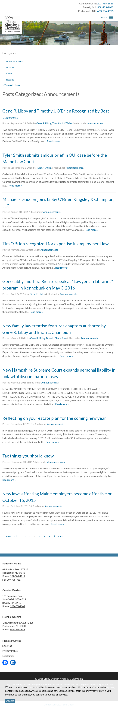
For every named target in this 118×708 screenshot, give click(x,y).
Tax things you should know (28, 455)
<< (15, 535)
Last (60, 536)
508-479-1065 (105, 7)
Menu (104, 17)
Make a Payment (11, 640)
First (8, 536)
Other (9, 73)
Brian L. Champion (56, 338)
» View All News (11, 85)
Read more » (53, 141)
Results (10, 79)
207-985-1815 (105, 3)
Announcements (15, 61)
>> (54, 535)
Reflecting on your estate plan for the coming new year (54, 418)
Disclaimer (8, 655)
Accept (10, 701)
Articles (10, 67)
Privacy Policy (10, 650)
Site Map (7, 645)
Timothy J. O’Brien (62, 123)
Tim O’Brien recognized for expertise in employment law (55, 243)
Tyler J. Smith (43, 167)
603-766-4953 (105, 11)
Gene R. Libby (43, 123)
